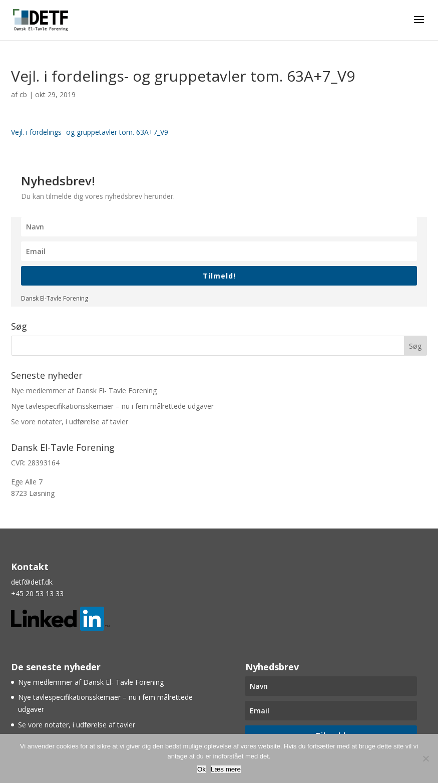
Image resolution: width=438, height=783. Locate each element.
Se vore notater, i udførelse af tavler (69, 421)
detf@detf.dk (32, 582)
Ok (201, 769)
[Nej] (425, 758)
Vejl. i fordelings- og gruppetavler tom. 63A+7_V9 (89, 132)
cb (23, 94)
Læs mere (226, 769)
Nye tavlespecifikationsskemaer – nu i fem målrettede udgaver (112, 406)
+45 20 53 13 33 (37, 593)
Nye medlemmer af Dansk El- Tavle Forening (84, 390)
